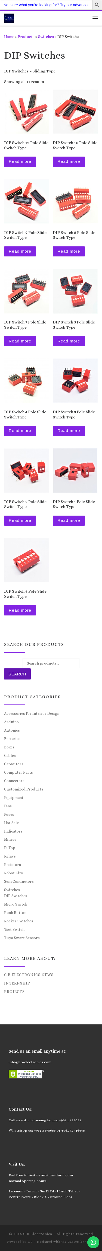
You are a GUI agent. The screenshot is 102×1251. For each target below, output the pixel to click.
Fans (8, 806)
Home (9, 36)
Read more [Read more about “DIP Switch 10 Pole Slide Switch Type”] (68, 161)
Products (26, 36)
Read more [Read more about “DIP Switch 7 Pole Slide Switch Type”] (20, 341)
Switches (46, 36)
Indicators (13, 831)
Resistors (12, 864)
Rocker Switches (18, 921)
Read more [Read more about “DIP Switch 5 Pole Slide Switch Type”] (68, 341)
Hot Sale (11, 823)
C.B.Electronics (37, 1234)
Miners (10, 839)
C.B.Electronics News (29, 975)
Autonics (12, 730)
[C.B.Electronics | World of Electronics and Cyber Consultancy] (9, 17)
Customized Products (23, 789)
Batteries (12, 738)
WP (30, 1241)
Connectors (14, 781)
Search (17, 674)
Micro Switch (15, 904)
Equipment (13, 797)
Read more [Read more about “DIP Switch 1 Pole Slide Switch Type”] (68, 520)
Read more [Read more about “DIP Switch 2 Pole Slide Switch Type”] (20, 520)
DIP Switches (15, 896)
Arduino (11, 722)
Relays (10, 856)
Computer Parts (18, 772)
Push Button (15, 912)
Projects (14, 991)
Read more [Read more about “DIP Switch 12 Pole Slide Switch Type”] (20, 161)
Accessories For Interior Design (31, 713)
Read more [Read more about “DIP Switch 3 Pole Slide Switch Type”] (68, 430)
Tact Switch (14, 929)
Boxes (9, 747)
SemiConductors (19, 881)
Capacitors (13, 764)
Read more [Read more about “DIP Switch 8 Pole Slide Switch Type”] (68, 251)
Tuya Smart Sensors (22, 938)
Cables (10, 755)
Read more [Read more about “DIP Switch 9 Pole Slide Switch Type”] (20, 251)
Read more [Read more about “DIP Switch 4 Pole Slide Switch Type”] (20, 430)
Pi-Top (9, 848)
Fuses (9, 814)
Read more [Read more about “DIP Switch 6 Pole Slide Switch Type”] (20, 610)
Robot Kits (13, 873)
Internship (17, 983)
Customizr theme (81, 1241)
